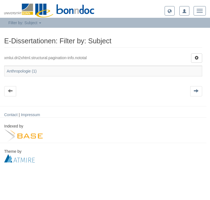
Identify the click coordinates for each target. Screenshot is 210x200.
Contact (11, 114)
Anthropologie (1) (21, 71)
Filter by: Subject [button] (24, 23)
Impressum (30, 114)
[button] (170, 11)
